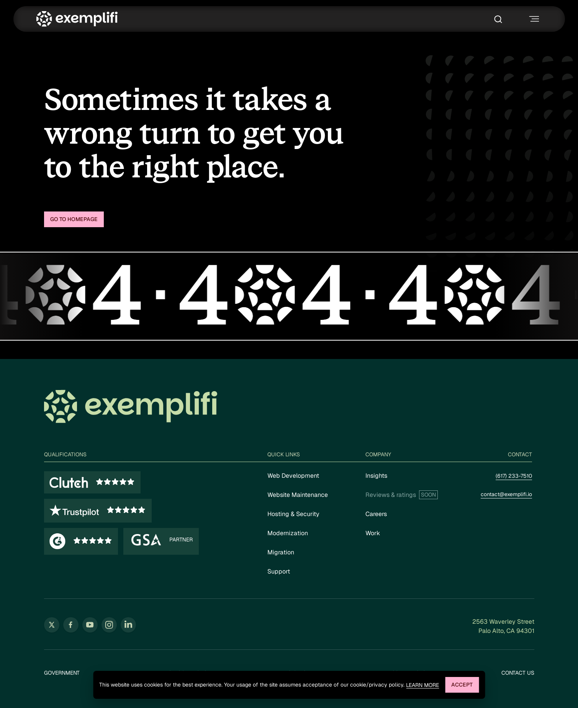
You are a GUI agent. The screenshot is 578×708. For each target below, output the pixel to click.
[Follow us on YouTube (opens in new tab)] (90, 625)
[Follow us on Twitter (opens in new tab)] (51, 625)
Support (278, 571)
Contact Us (517, 673)
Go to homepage (74, 219)
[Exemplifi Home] (77, 19)
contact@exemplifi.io (506, 494)
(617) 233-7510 (514, 475)
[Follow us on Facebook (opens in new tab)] (71, 625)
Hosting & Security (293, 514)
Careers (376, 514)
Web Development (293, 476)
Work (372, 533)
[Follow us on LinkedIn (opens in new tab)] (128, 625)
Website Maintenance (297, 495)
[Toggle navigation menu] (533, 19)
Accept (462, 684)
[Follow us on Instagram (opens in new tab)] (109, 625)
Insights (376, 476)
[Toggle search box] (500, 19)
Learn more (422, 685)
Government (62, 673)
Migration (280, 552)
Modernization (287, 533)
